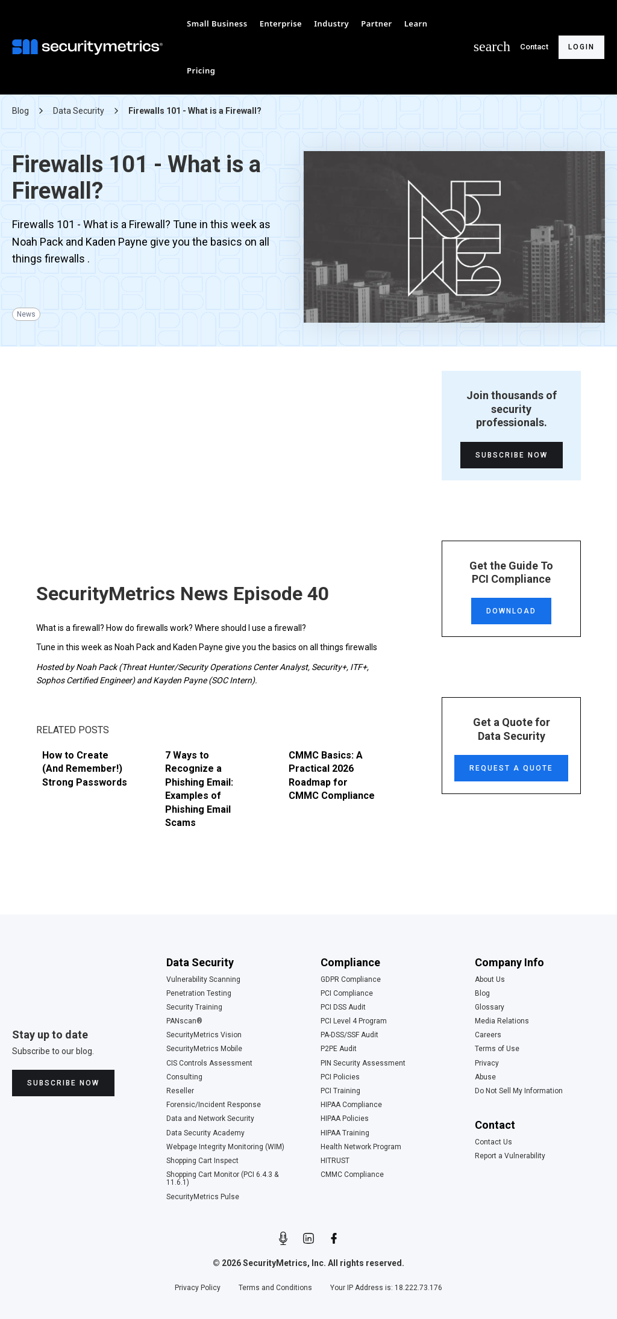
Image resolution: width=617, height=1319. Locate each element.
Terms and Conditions (275, 1288)
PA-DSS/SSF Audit (349, 1035)
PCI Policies (340, 1077)
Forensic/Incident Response (213, 1105)
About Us (490, 980)
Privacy (487, 1063)
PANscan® (184, 1021)
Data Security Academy (205, 1133)
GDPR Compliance (351, 980)
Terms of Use (497, 1049)
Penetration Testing (198, 994)
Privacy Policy (198, 1288)
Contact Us (493, 1142)
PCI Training (340, 1091)
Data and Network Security (210, 1119)
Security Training (194, 1007)
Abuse (485, 1077)
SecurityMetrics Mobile (204, 1049)
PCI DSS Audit (343, 1007)
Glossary (489, 1007)
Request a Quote (511, 768)
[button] (217, 23)
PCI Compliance (347, 994)
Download (511, 611)
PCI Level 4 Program (354, 1021)
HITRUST (335, 1161)
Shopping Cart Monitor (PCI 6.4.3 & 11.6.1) (222, 1179)
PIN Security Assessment (363, 1063)
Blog (482, 994)
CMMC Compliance (352, 1175)
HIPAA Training (345, 1133)
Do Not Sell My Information (519, 1091)
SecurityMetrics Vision (204, 1035)
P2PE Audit (339, 1049)
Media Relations (502, 1021)
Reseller (180, 1091)
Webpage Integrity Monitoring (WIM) (225, 1147)
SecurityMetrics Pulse (202, 1197)
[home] (90, 47)
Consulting (184, 1077)
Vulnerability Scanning (203, 980)
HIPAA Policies (345, 1119)
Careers (488, 1035)
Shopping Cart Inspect (202, 1161)
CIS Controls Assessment (209, 1063)
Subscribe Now (511, 455)
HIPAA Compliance (351, 1105)
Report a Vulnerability (510, 1156)
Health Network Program (361, 1147)
